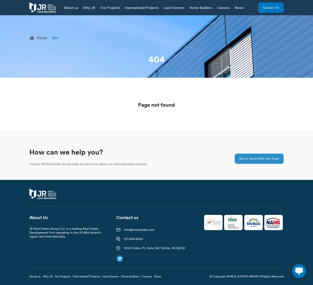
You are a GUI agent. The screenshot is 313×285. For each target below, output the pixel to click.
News (239, 7)
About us (71, 7)
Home (38, 37)
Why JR (89, 7)
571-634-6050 (133, 239)
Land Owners (173, 7)
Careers (223, 7)
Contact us (271, 7)
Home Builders (200, 7)
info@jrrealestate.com (139, 230)
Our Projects (110, 7)
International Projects (141, 7)
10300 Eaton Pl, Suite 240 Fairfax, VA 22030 (154, 248)
